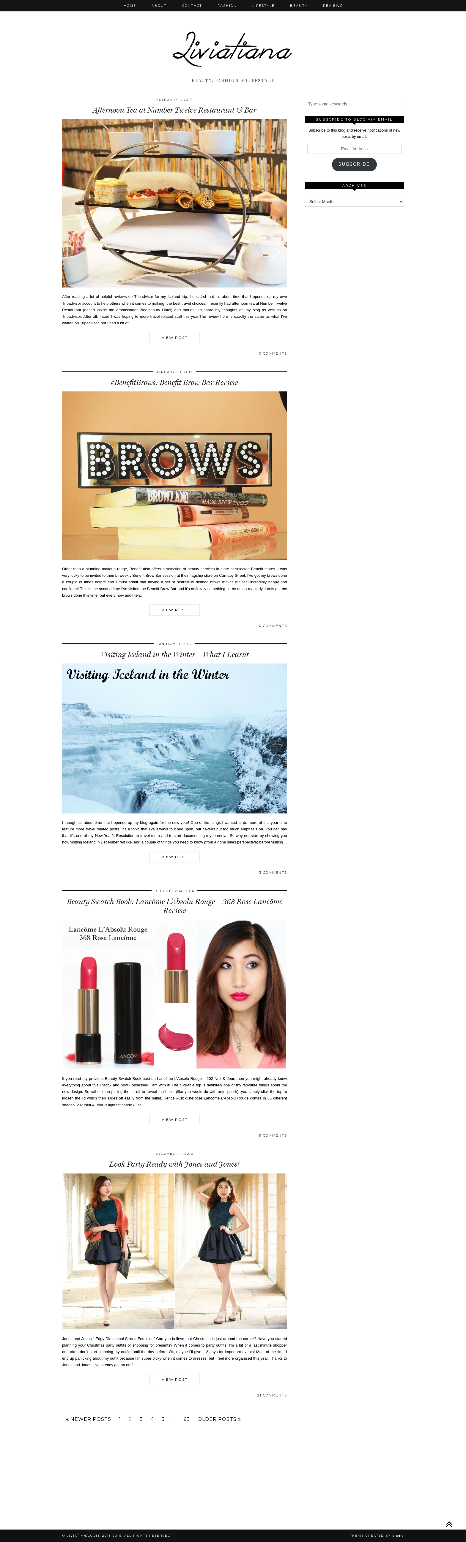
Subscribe (354, 164)
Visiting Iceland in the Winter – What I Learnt (174, 654)
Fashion (227, 6)
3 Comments (273, 872)
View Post (175, 337)
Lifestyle (263, 6)
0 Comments (273, 353)
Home (130, 6)
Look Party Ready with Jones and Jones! (174, 1164)
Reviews (333, 6)
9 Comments (273, 1135)
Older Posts (219, 1419)
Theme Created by (377, 1536)
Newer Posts (88, 1419)
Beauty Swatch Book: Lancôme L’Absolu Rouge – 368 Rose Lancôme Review (174, 906)
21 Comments (272, 1395)
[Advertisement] (354, 303)
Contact (192, 6)
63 (187, 1419)
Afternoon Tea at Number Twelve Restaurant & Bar (174, 110)
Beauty (299, 6)
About (159, 6)
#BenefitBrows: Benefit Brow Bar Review (174, 382)
